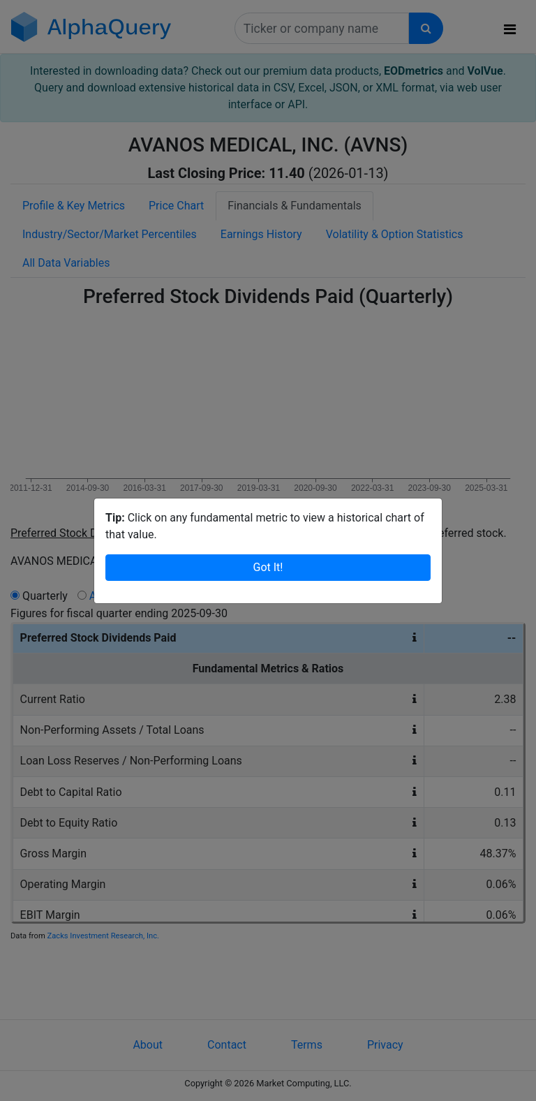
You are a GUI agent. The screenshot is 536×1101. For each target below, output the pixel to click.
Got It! (268, 567)
